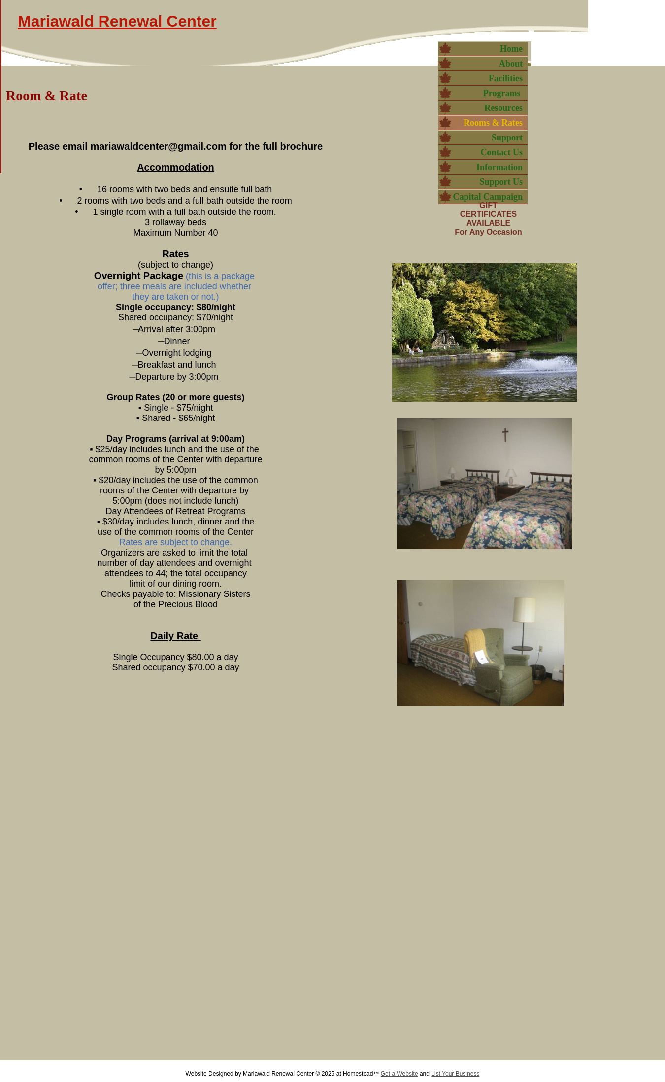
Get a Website (399, 1073)
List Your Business (455, 1073)
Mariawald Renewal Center (117, 21)
